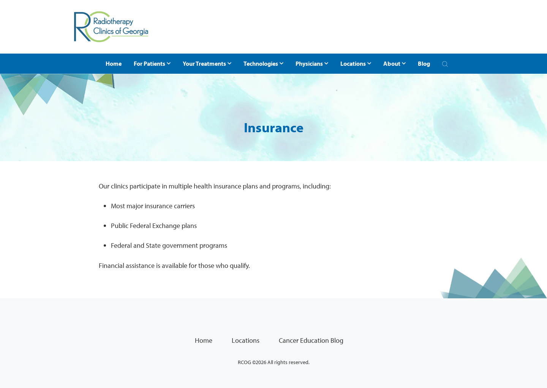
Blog (424, 63)
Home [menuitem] (203, 340)
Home (114, 63)
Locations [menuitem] (245, 340)
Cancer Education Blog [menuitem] (311, 340)
